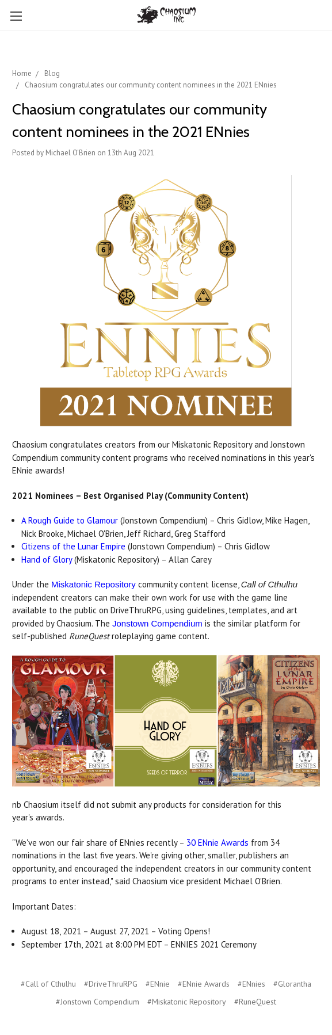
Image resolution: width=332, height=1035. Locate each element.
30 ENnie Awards (217, 842)
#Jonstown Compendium (97, 1001)
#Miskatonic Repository (186, 1001)
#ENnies (251, 984)
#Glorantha (292, 984)
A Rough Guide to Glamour (69, 520)
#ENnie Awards (204, 984)
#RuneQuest (255, 1001)
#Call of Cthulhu (48, 984)
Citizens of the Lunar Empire (73, 546)
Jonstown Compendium (157, 623)
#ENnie (158, 984)
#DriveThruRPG (111, 984)
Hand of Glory (46, 559)
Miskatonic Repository (93, 584)
